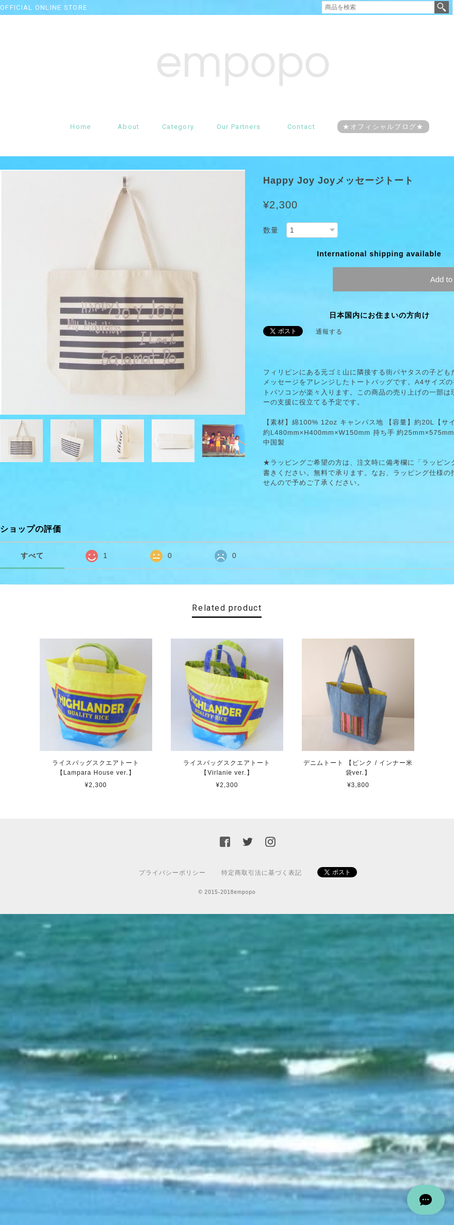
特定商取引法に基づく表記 (261, 872)
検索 (441, 7)
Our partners (239, 126)
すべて (32, 555)
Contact (301, 126)
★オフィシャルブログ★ (383, 126)
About (129, 126)
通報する (329, 331)
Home (80, 126)
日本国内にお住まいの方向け (379, 315)
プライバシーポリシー (172, 872)
